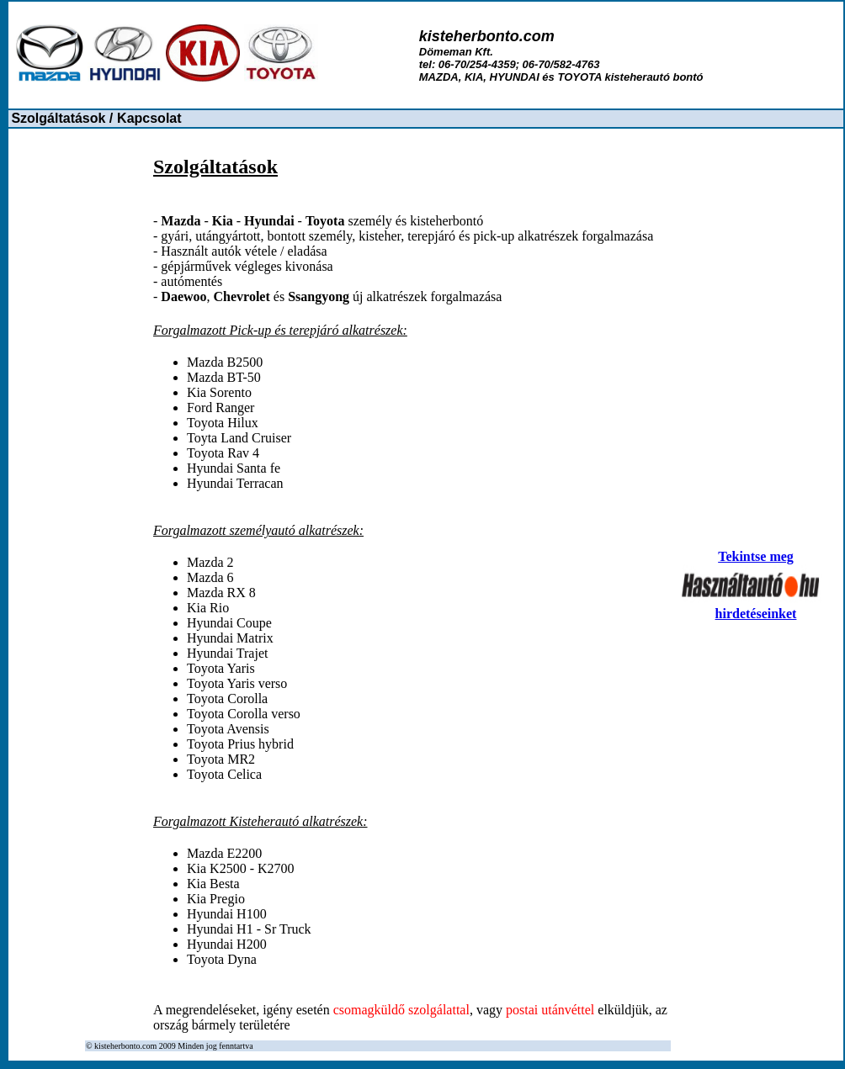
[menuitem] (62, 118)
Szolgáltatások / (62, 118)
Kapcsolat (149, 118)
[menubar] (96, 118)
